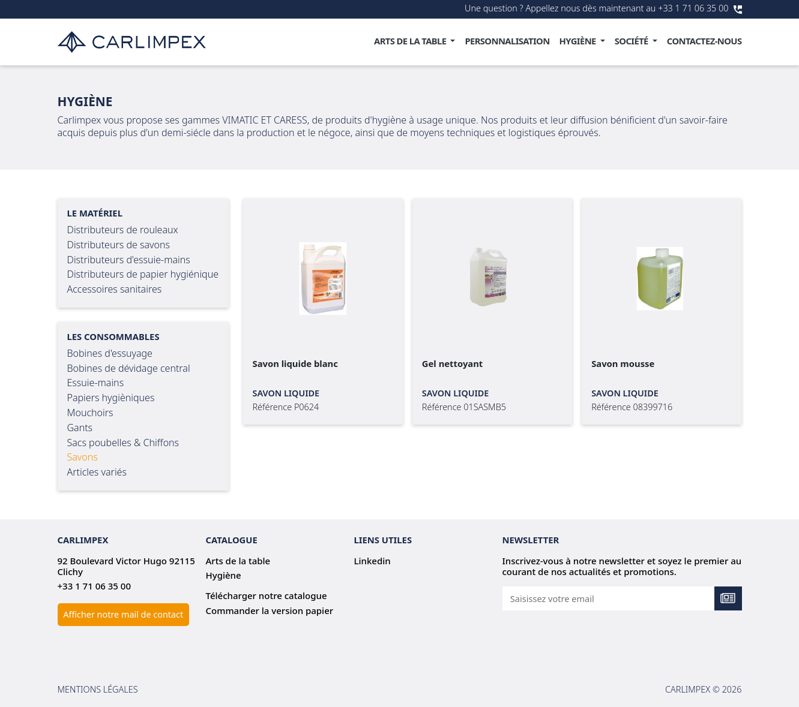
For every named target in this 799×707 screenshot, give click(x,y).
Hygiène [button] (578, 41)
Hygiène (223, 575)
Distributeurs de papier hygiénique (143, 274)
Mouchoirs (90, 412)
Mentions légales (98, 689)
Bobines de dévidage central (128, 368)
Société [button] (632, 41)
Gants (80, 427)
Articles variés (97, 472)
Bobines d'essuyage (109, 353)
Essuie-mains (95, 382)
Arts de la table (238, 561)
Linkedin (372, 561)
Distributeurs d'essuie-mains (128, 259)
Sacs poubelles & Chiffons (123, 442)
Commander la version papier (270, 610)
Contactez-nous (704, 41)
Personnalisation (507, 41)
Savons (82, 457)
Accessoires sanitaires (114, 289)
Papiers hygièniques (111, 397)
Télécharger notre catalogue (266, 595)
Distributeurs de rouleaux (122, 229)
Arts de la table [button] (411, 41)
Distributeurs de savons (118, 244)
